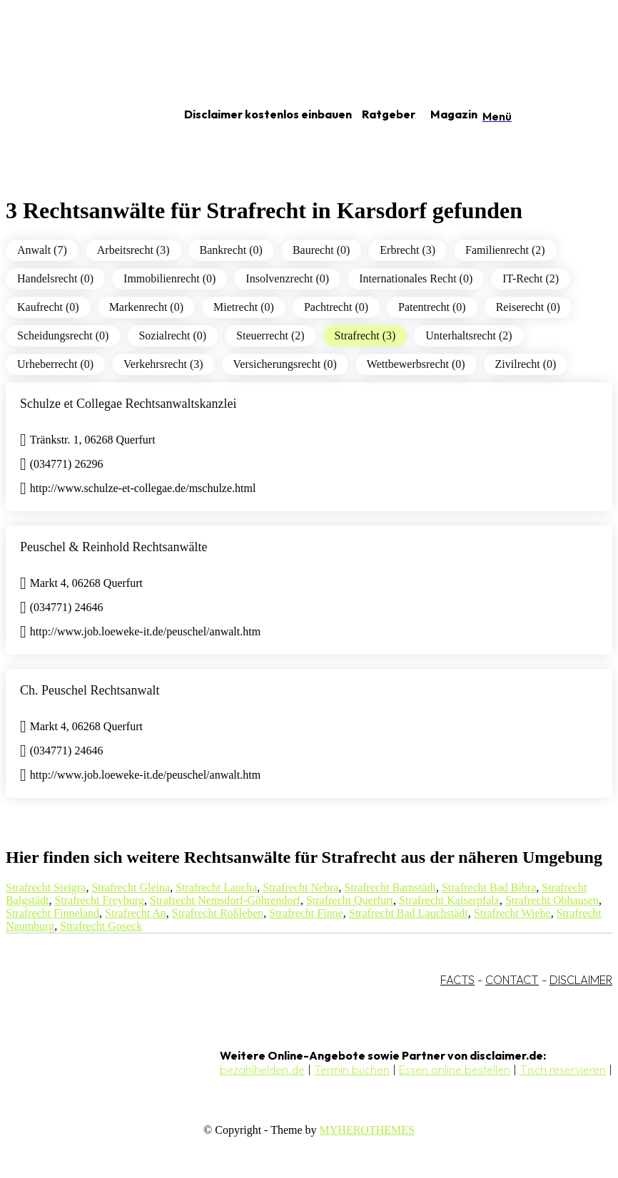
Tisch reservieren (563, 1069)
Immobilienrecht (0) (169, 278)
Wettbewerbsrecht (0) (416, 364)
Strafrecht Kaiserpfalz (449, 900)
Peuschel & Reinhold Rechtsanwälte (113, 547)
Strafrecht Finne (306, 913)
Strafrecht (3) (365, 335)
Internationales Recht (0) (415, 278)
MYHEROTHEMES (367, 1130)
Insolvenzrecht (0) (287, 278)
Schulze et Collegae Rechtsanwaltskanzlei (128, 403)
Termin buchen (352, 1069)
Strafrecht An (135, 913)
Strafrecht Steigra (46, 887)
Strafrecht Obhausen (552, 900)
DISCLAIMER (580, 980)
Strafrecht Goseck (101, 926)
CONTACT (512, 980)
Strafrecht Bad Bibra (489, 887)
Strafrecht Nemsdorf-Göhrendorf (225, 900)
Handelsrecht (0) (55, 278)
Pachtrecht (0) (336, 307)
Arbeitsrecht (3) (133, 250)
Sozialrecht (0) (172, 335)
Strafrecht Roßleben (217, 913)
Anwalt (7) (42, 250)
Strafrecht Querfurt (349, 900)
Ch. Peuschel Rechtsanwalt (89, 690)
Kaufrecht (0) (48, 307)
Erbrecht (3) (407, 250)
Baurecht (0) (321, 250)
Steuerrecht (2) (270, 335)
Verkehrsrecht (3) (163, 364)
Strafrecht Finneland (52, 913)
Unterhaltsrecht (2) (468, 335)
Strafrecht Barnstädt (389, 887)
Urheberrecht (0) (55, 364)
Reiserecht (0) (528, 307)
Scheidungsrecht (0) (62, 335)
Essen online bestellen (454, 1069)
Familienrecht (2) (505, 250)
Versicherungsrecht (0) (285, 364)
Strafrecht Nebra (300, 887)
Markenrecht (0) (146, 307)
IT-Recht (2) (530, 278)
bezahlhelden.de (262, 1069)
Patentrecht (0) (432, 307)
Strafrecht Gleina (130, 887)
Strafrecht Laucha (216, 887)
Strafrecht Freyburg (98, 900)
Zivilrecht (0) (526, 364)
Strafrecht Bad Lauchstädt (408, 913)
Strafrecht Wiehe (512, 913)
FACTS (457, 980)
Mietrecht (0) (243, 307)
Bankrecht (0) (231, 250)
